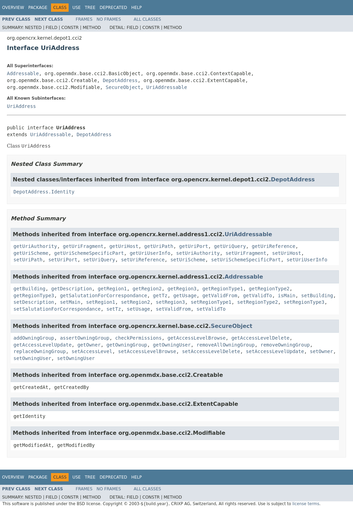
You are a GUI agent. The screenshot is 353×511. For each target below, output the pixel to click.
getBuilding (29, 288)
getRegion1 (112, 288)
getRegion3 (182, 288)
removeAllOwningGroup (225, 345)
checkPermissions (138, 338)
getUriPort (193, 246)
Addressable (23, 73)
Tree (90, 7)
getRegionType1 (222, 288)
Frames (84, 19)
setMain (70, 302)
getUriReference (273, 246)
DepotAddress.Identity (43, 191)
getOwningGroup (127, 345)
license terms (305, 503)
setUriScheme (187, 259)
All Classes (147, 19)
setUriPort (62, 259)
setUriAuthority (198, 253)
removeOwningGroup (285, 345)
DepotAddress (120, 80)
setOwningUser (32, 358)
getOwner (88, 345)
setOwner (321, 351)
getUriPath (158, 246)
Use (76, 7)
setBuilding (317, 295)
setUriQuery (99, 259)
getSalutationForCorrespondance (103, 295)
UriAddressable (167, 87)
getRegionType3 (33, 295)
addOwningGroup (33, 338)
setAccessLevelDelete (211, 351)
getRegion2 (147, 288)
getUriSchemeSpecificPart (89, 253)
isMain (286, 295)
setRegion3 (170, 302)
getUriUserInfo (150, 253)
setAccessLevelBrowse (147, 351)
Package (37, 7)
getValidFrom (219, 295)
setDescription (33, 302)
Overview (13, 7)
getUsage (184, 295)
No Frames (109, 19)
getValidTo (257, 295)
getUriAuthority (35, 246)
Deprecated (113, 7)
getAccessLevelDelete (260, 338)
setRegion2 (135, 302)
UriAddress (21, 106)
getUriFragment (83, 246)
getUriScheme (30, 253)
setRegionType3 (304, 302)
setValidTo (210, 309)
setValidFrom (173, 309)
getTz (160, 295)
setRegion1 (100, 302)
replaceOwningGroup (39, 351)
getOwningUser (172, 345)
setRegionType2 (257, 302)
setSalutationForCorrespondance (57, 309)
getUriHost (123, 246)
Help (136, 7)
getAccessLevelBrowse (197, 338)
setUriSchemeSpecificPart (246, 259)
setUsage (138, 309)
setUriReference (142, 259)
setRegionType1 (211, 302)
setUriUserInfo (306, 259)
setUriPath (27, 259)
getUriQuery (230, 246)
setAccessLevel (92, 351)
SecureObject (123, 87)
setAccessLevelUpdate (275, 351)
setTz (114, 309)
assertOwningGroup (84, 338)
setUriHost (286, 253)
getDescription (71, 288)
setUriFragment (245, 253)
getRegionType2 (269, 288)
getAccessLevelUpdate (42, 345)
